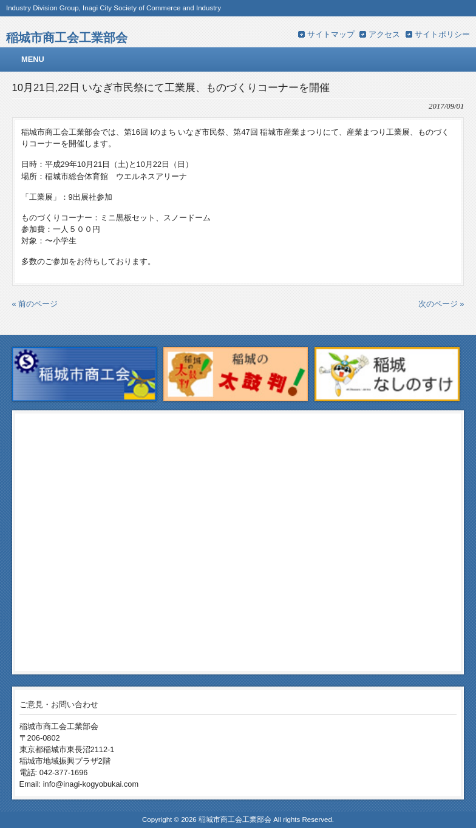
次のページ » (441, 303)
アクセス (384, 34)
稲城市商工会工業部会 (66, 37)
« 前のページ (35, 303)
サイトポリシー (442, 34)
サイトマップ (331, 34)
